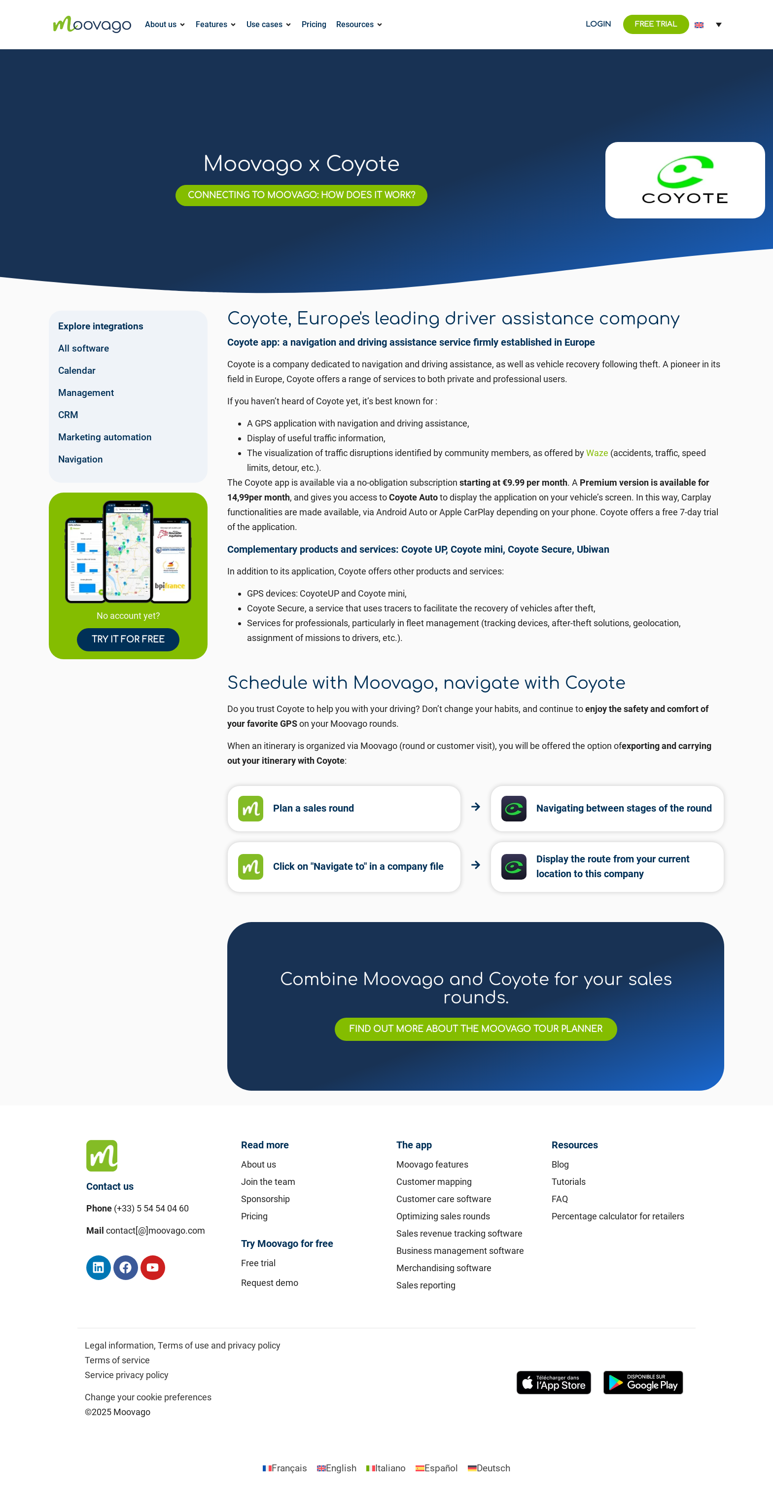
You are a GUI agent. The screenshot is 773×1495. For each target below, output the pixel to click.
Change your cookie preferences (148, 1397)
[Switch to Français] (285, 1468)
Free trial (258, 1263)
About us (258, 1164)
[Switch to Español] (437, 1468)
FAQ (560, 1199)
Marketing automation (105, 437)
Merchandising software (444, 1268)
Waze (597, 453)
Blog (560, 1164)
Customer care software (444, 1199)
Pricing (254, 1216)
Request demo (269, 1283)
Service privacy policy (127, 1375)
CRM (68, 415)
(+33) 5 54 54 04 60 (151, 1208)
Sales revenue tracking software (459, 1233)
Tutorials (569, 1181)
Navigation (80, 459)
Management (86, 392)
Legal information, (120, 1345)
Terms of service (117, 1360)
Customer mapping (434, 1181)
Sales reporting (426, 1285)
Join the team (268, 1181)
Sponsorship (265, 1199)
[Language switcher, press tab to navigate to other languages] (708, 24)
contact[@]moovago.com (155, 1230)
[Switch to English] (336, 1468)
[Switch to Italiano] (386, 1468)
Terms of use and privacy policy (219, 1345)
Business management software (460, 1251)
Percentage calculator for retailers (618, 1216)
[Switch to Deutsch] (489, 1468)
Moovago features (432, 1164)
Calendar (77, 370)
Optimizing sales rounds (443, 1216)
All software (83, 348)
